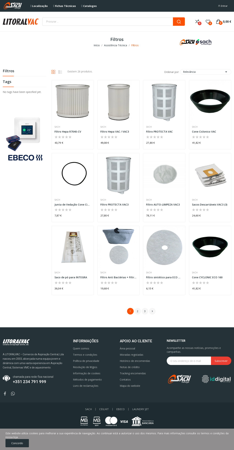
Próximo (152, 311)
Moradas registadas (131, 354)
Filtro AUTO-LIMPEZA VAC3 (163, 204)
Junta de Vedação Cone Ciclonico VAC (72, 204)
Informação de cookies (86, 373)
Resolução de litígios (85, 367)
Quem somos (81, 348)
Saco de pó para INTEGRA (70, 277)
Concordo (17, 443)
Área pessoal (127, 348)
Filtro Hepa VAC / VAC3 (114, 131)
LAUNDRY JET (140, 409)
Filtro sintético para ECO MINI (164, 277)
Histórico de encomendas (135, 361)
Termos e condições (85, 354)
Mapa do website (130, 385)
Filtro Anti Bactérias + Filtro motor (118, 277)
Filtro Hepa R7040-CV (67, 131)
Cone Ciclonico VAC (204, 131)
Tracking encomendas (133, 373)
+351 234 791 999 (29, 381)
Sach (57, 127)
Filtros (8, 71)
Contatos (125, 379)
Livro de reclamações (85, 385)
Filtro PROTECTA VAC (159, 131)
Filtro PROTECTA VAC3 (114, 204)
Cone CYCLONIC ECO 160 (207, 277)
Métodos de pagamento (87, 379)
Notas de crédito (130, 367)
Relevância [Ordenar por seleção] (205, 72)
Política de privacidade (86, 361)
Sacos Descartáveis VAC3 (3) (209, 204)
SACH (88, 409)
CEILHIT (104, 409)
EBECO (120, 409)
